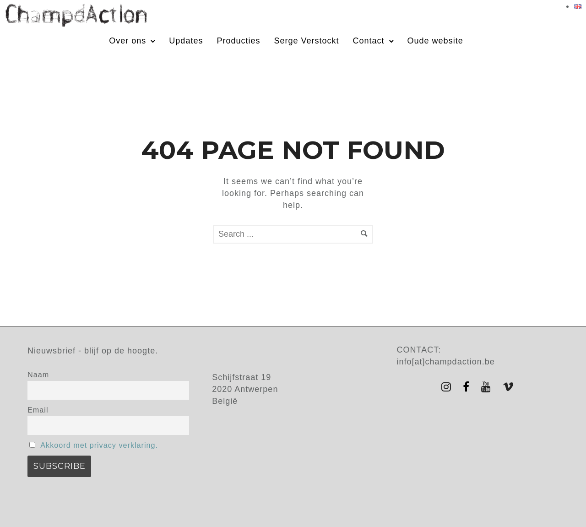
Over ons (127, 40)
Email (37, 410)
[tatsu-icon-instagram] (448, 386)
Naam (38, 374)
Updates (186, 40)
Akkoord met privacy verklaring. (99, 445)
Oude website (435, 40)
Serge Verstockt (306, 40)
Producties (238, 40)
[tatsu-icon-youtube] (488, 386)
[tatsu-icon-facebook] (468, 386)
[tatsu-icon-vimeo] (508, 386)
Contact (369, 40)
